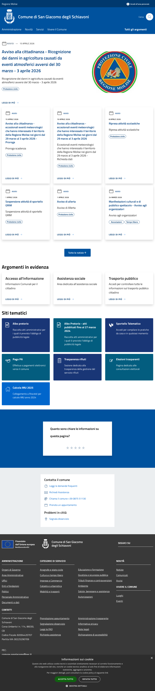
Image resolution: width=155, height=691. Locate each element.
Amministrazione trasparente (93, 618)
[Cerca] (149, 16)
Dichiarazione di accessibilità (92, 634)
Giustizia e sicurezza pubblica (93, 575)
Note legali (83, 629)
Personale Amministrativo (15, 597)
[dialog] (77, 673)
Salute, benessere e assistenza (94, 591)
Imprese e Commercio (51, 580)
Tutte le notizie (77, 252)
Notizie (120, 570)
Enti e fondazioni (10, 586)
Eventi (119, 601)
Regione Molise (9, 4)
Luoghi (119, 595)
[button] (77, 685)
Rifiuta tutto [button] (89, 679)
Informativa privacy (88, 624)
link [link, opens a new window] (106, 673)
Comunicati (122, 575)
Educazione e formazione (91, 569)
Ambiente (83, 586)
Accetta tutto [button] (65, 679)
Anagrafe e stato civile (51, 570)
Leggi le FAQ (46, 629)
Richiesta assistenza (50, 634)
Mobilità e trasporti (50, 591)
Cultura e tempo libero (51, 575)
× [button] (151, 658)
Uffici (4, 580)
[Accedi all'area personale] (138, 4)
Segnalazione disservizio (52, 624)
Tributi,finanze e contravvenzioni (95, 580)
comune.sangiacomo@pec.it (17, 654)
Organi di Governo (11, 570)
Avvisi (10, 43)
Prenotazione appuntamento (54, 618)
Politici (5, 591)
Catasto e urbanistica (51, 586)
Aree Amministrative (12, 575)
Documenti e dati (10, 602)
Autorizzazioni (85, 597)
